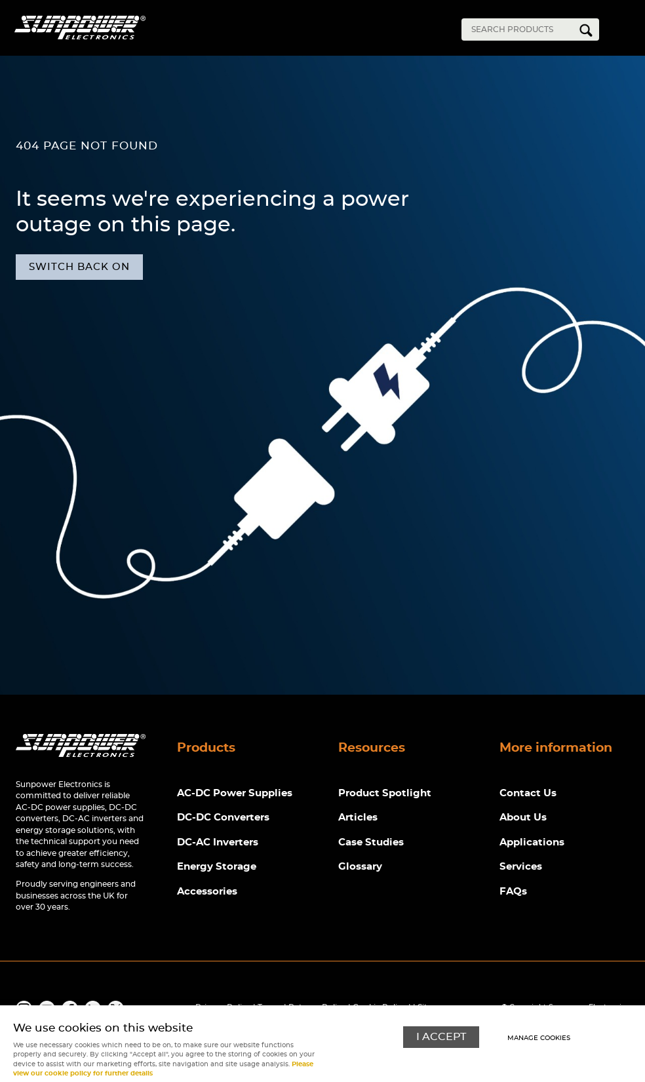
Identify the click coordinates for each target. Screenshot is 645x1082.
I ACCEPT (441, 1037)
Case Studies (371, 842)
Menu (625, 31)
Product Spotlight (384, 793)
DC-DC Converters (223, 817)
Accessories (207, 892)
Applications (531, 842)
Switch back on (79, 267)
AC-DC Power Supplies (234, 793)
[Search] (520, 29)
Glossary (360, 867)
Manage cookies (538, 1038)
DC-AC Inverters (217, 842)
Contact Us (528, 793)
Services (520, 867)
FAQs (513, 892)
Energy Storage (216, 867)
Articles (358, 817)
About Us (523, 817)
